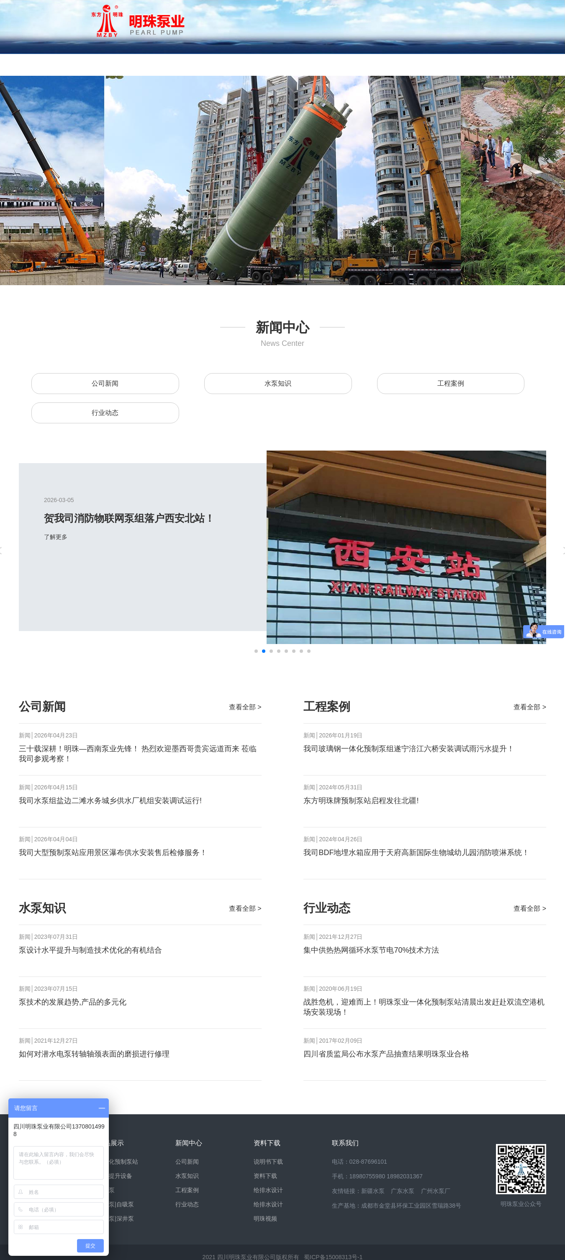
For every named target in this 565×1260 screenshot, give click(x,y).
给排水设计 (268, 1190)
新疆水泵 (373, 1191)
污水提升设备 (114, 1175)
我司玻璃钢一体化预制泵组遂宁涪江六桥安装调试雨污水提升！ (408, 749)
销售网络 (366, 64)
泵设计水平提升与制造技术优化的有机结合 (90, 950)
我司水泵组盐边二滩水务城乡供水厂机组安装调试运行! (110, 800)
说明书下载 (268, 1161)
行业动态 (105, 412)
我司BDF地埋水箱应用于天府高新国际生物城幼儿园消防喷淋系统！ (416, 852)
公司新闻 (105, 383)
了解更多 (90, 536)
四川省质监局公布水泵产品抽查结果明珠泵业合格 (386, 1054)
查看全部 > (245, 707)
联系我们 (491, 64)
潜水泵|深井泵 (115, 1218)
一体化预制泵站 (117, 1161)
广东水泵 (402, 1191)
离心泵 (106, 1190)
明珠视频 (265, 1218)
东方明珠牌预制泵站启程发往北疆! (361, 800)
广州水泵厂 (435, 1191)
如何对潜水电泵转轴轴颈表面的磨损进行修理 (94, 1054)
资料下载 (303, 64)
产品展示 (177, 64)
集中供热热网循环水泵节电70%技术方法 (371, 950)
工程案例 (450, 383)
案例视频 (429, 64)
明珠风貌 (115, 64)
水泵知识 (278, 383)
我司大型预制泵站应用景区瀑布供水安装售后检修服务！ (113, 852)
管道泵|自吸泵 (115, 1204)
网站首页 (52, 64)
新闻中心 (240, 64)
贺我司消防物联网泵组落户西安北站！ (158, 518)
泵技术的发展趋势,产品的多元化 (72, 1002)
